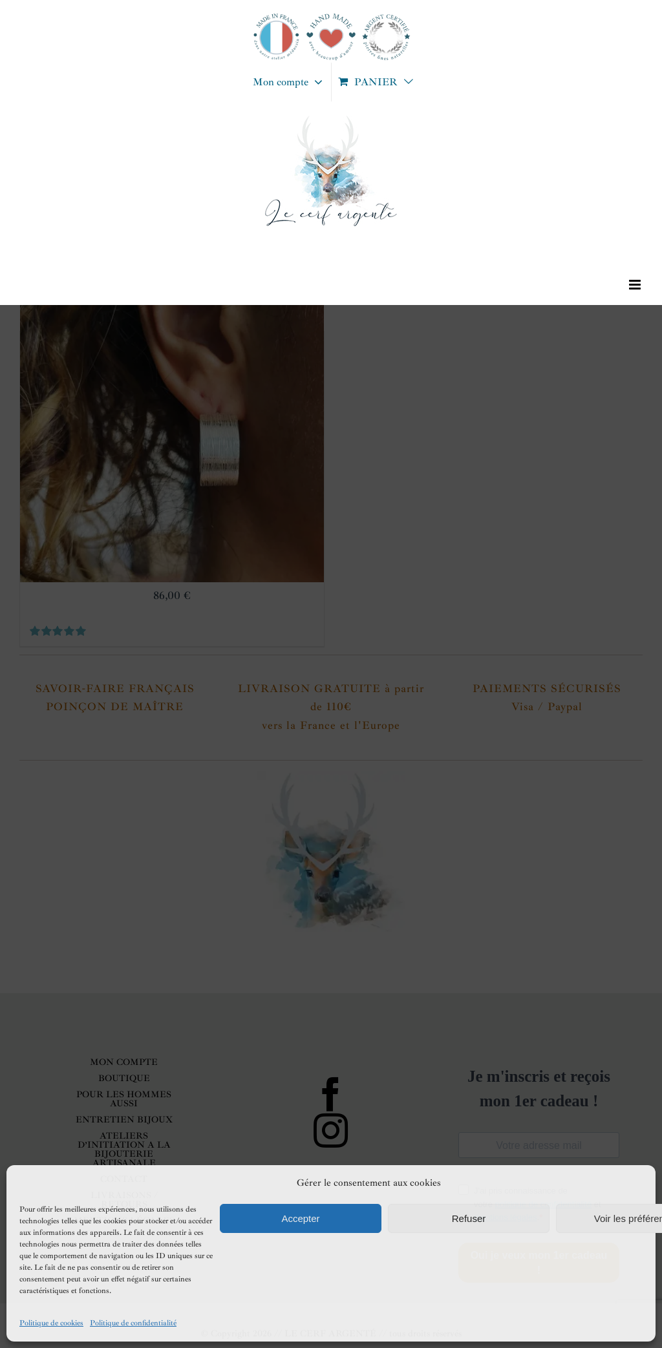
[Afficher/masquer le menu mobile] (636, 284)
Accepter (300, 1218)
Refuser (469, 1218)
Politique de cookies (51, 1323)
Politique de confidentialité (133, 1323)
